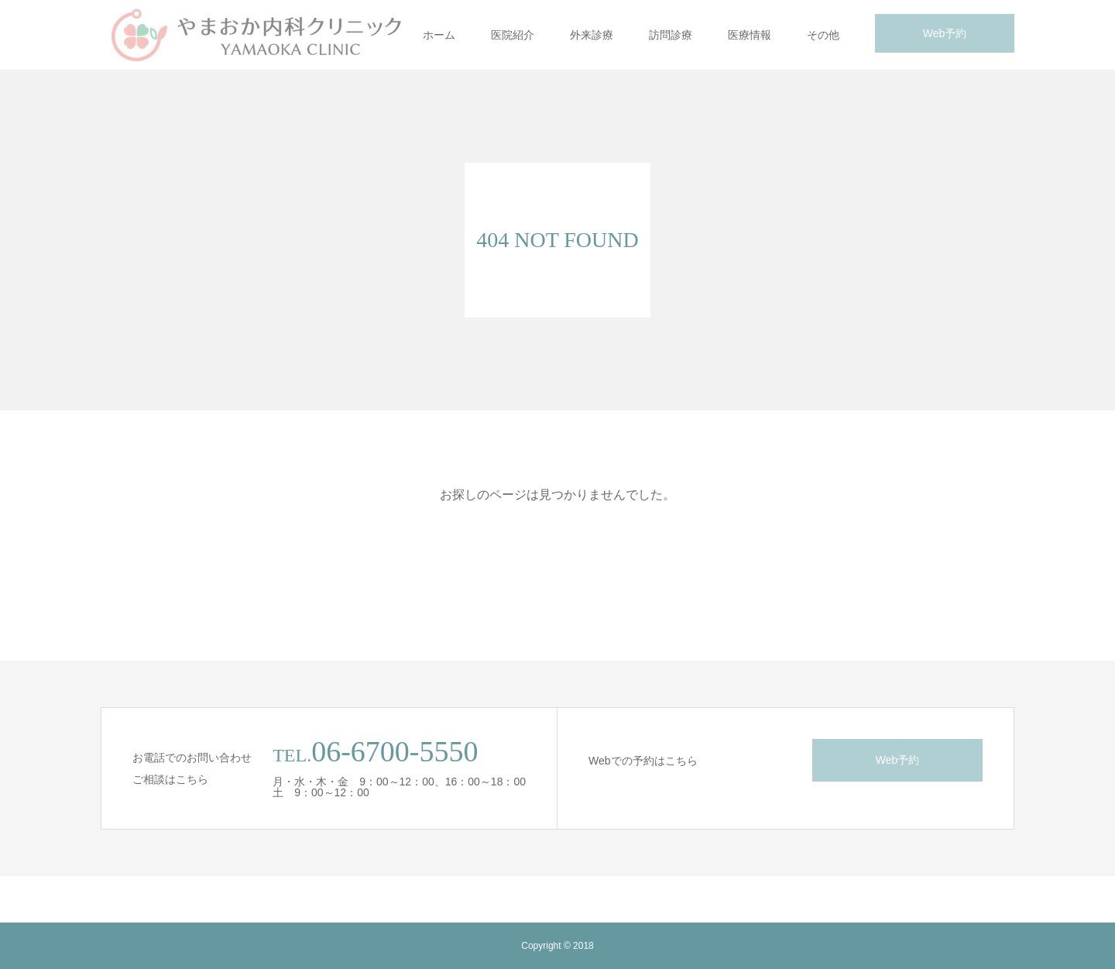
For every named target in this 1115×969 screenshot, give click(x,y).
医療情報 (749, 35)
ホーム (439, 35)
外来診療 (591, 35)
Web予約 (945, 33)
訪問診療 (670, 35)
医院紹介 (512, 35)
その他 (823, 35)
